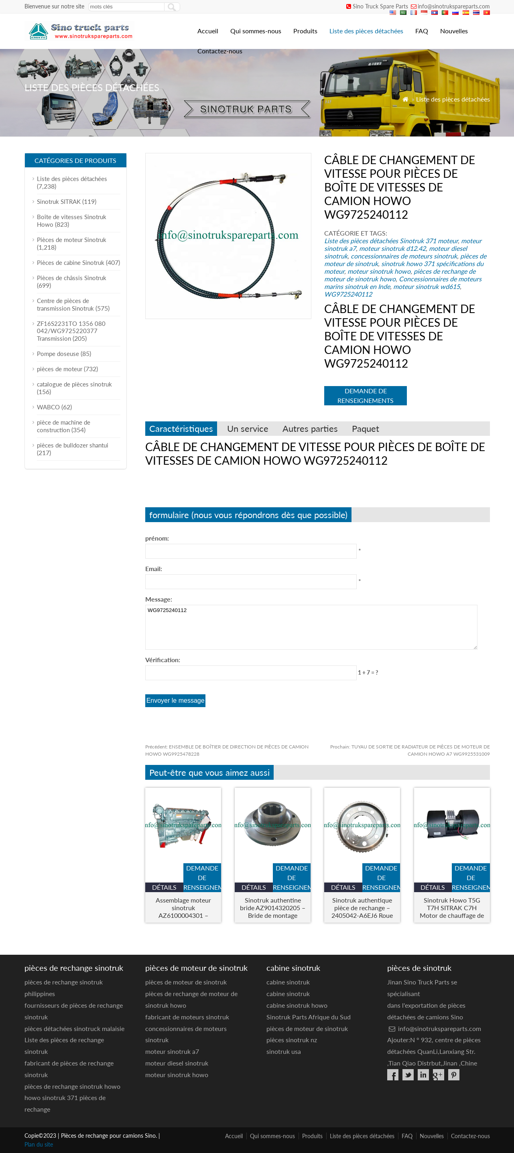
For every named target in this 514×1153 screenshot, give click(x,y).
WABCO (48, 407)
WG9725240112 (348, 294)
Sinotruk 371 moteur (429, 240)
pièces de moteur (59, 368)
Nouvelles (454, 31)
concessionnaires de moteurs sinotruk (404, 256)
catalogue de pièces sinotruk (74, 384)
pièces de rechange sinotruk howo (72, 1086)
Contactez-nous (219, 51)
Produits (305, 31)
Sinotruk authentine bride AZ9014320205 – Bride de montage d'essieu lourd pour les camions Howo (272, 907)
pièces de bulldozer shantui (72, 445)
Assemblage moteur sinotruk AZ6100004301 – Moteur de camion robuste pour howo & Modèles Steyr (183, 907)
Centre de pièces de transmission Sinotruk (65, 304)
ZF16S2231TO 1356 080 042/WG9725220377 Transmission (71, 331)
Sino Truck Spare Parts (380, 6)
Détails (164, 887)
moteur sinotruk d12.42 (392, 248)
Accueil (207, 31)
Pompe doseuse (58, 353)
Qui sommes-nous (255, 31)
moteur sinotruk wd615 (426, 286)
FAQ (421, 31)
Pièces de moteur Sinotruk (71, 239)
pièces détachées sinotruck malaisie (74, 1028)
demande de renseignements (365, 395)
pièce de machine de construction (63, 426)
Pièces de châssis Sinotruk (71, 277)
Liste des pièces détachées (366, 31)
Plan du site (38, 1144)
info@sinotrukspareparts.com (454, 6)
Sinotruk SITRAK (59, 201)
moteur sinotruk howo (378, 271)
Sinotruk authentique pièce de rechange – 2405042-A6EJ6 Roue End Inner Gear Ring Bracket (362, 907)
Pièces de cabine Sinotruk (70, 262)
